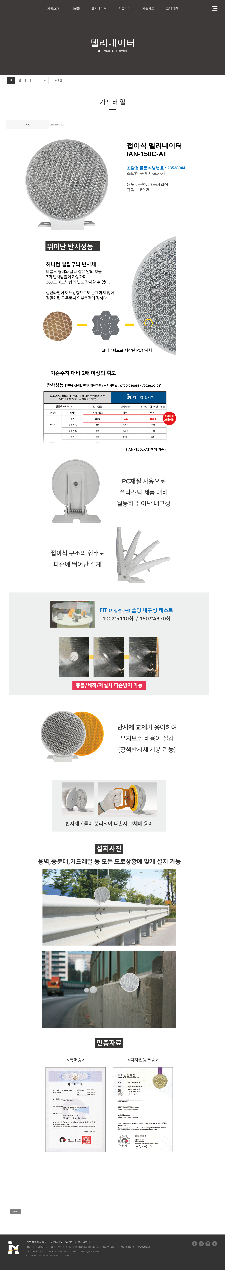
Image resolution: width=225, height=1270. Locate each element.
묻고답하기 (84, 1242)
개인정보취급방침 (37, 1242)
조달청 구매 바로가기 (146, 173)
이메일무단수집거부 (62, 1242)
